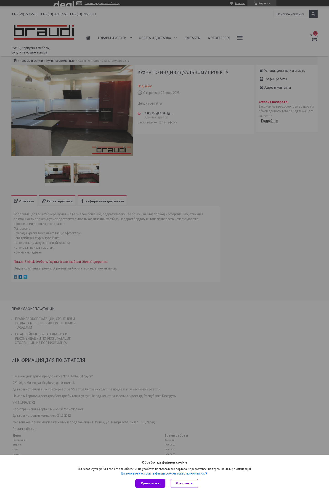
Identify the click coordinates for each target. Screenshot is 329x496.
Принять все (150, 483)
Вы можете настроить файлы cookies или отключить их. (163, 473)
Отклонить (184, 483)
